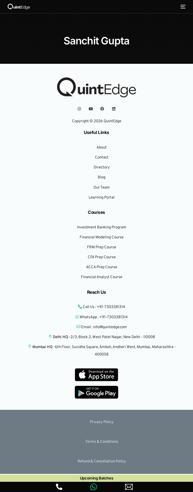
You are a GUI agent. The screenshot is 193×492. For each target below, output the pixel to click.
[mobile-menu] (182, 7)
